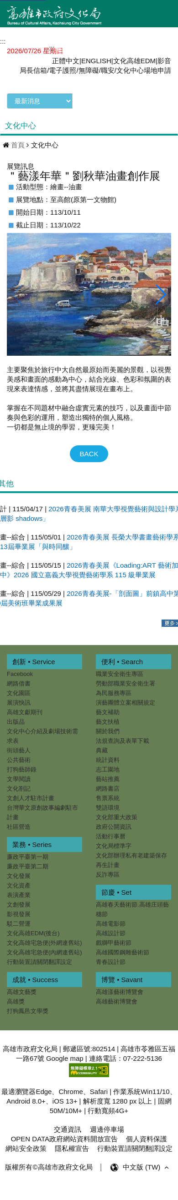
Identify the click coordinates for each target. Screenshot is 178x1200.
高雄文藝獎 (42, 991)
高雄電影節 (110, 923)
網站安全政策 (26, 1148)
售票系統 (107, 798)
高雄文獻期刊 (24, 712)
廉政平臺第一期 (27, 856)
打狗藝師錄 (22, 769)
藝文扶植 (107, 721)
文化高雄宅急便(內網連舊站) (44, 952)
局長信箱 (33, 70)
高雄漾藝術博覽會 (98, 996)
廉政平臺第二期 (27, 866)
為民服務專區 (113, 693)
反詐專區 (107, 874)
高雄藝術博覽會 (95, 1006)
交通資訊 (67, 1129)
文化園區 (19, 693)
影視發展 (19, 914)
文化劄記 (19, 788)
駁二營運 (19, 923)
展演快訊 (19, 702)
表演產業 (19, 895)
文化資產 (19, 885)
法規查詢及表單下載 (121, 740)
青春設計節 (110, 961)
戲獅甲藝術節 (113, 942)
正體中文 (65, 61)
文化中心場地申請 (143, 70)
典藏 (101, 750)
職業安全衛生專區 (118, 674)
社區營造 (19, 826)
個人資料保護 (146, 1139)
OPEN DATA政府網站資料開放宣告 (64, 1139)
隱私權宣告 (72, 1148)
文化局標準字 (113, 845)
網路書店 (107, 788)
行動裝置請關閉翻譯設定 (39, 961)
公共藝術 (19, 759)
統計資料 (107, 759)
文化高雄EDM (134, 61)
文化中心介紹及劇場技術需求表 (42, 736)
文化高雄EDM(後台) (33, 933)
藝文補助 (107, 712)
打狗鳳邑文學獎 (48, 1011)
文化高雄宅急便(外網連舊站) (44, 942)
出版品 (16, 721)
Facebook (20, 674)
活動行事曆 (110, 836)
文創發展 (19, 904)
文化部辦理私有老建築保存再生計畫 (130, 860)
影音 (164, 61)
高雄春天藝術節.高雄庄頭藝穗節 (131, 909)
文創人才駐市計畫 (30, 798)
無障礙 (89, 70)
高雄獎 (36, 1001)
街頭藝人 (19, 750)
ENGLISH (96, 61)
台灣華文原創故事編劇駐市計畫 (42, 812)
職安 (108, 70)
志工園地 (107, 769)
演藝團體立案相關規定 (124, 702)
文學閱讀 (19, 779)
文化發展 (19, 875)
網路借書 (19, 683)
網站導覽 (73, 47)
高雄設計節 (110, 933)
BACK (89, 454)
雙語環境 (107, 807)
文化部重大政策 (115, 817)
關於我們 (107, 731)
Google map (65, 1058)
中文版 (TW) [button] (147, 1167)
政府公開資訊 (113, 826)
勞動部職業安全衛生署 (124, 683)
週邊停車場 (107, 1129)
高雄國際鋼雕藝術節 (121, 952)
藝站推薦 (107, 779)
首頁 (18, 145)
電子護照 (62, 70)
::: (52, 48)
